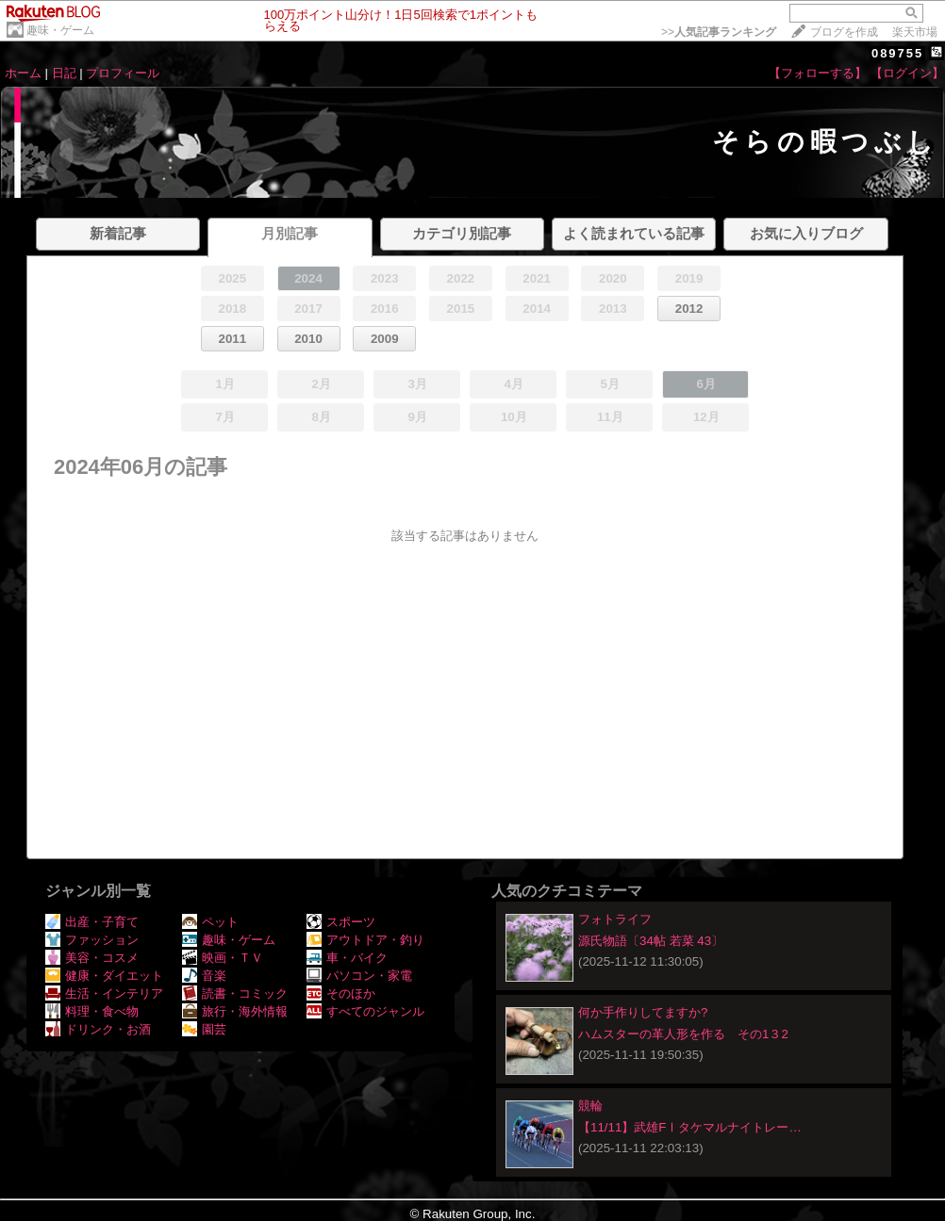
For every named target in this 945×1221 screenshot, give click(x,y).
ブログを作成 (844, 32)
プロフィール (122, 73)
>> (718, 32)
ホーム (23, 73)
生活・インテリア (104, 993)
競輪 (590, 1106)
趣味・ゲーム (60, 30)
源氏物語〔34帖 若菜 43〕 (650, 941)
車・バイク (347, 958)
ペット (210, 922)
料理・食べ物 (92, 1011)
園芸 (204, 1029)
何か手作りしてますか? (642, 1012)
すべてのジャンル (365, 1011)
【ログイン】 (907, 73)
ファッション (92, 940)
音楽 (204, 976)
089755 (897, 53)
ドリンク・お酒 (98, 1029)
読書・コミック (235, 993)
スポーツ (341, 922)
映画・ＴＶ (222, 958)
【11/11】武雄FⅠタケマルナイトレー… (690, 1127)
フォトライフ (615, 919)
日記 (64, 73)
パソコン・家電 (359, 976)
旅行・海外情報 (235, 1011)
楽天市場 (914, 32)
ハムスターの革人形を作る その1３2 (683, 1034)
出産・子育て (92, 922)
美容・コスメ (92, 958)
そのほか (341, 993)
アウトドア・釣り (365, 940)
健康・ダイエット (104, 976)
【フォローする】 (818, 73)
